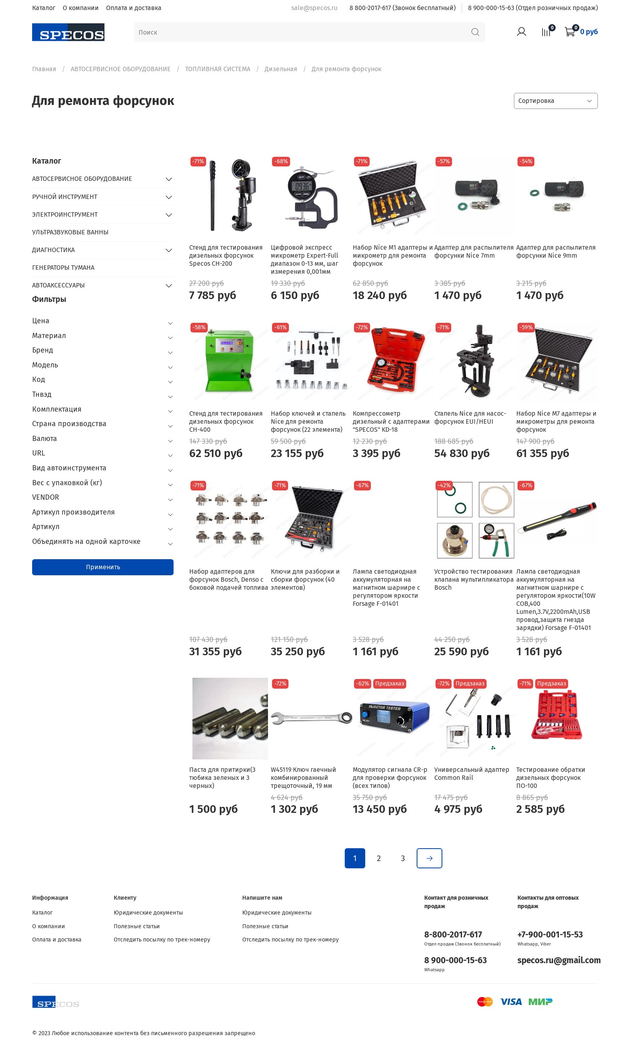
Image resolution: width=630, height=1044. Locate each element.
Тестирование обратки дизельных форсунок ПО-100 (550, 778)
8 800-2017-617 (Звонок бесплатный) (403, 8)
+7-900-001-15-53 (550, 935)
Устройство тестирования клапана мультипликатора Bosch (474, 579)
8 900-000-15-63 (455, 961)
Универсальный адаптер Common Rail (471, 773)
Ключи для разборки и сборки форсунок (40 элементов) (305, 579)
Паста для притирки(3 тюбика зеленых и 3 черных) (222, 778)
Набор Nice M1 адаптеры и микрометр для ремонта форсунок (393, 255)
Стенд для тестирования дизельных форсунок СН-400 (226, 421)
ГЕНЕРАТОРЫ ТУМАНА (63, 267)
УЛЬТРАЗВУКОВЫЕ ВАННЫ (70, 232)
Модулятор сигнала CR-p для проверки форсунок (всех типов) (390, 778)
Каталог (43, 8)
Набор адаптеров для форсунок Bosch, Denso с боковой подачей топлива (228, 579)
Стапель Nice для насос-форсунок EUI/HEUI (470, 417)
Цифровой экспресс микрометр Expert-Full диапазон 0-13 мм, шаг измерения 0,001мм (304, 259)
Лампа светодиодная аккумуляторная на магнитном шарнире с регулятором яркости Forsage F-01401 (386, 587)
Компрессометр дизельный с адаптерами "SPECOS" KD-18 (391, 421)
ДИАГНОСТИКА (53, 250)
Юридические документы (148, 912)
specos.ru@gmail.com (559, 961)
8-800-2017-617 (453, 935)
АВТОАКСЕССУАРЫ (58, 285)
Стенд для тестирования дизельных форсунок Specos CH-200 (226, 255)
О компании (81, 8)
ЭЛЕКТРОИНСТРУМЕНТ (65, 214)
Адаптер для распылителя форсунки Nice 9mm (556, 251)
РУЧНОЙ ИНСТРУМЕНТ (64, 197)
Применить (103, 567)
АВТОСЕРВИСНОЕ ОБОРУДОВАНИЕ (121, 69)
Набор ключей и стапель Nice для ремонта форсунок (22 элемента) (308, 421)
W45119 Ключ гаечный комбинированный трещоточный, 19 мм (303, 778)
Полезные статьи (137, 926)
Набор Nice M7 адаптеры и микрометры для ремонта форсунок (556, 421)
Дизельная (281, 69)
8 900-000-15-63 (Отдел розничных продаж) (533, 8)
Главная (44, 69)
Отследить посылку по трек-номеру (162, 939)
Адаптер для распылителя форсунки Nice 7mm (474, 251)
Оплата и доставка (134, 8)
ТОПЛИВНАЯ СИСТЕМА (217, 69)
